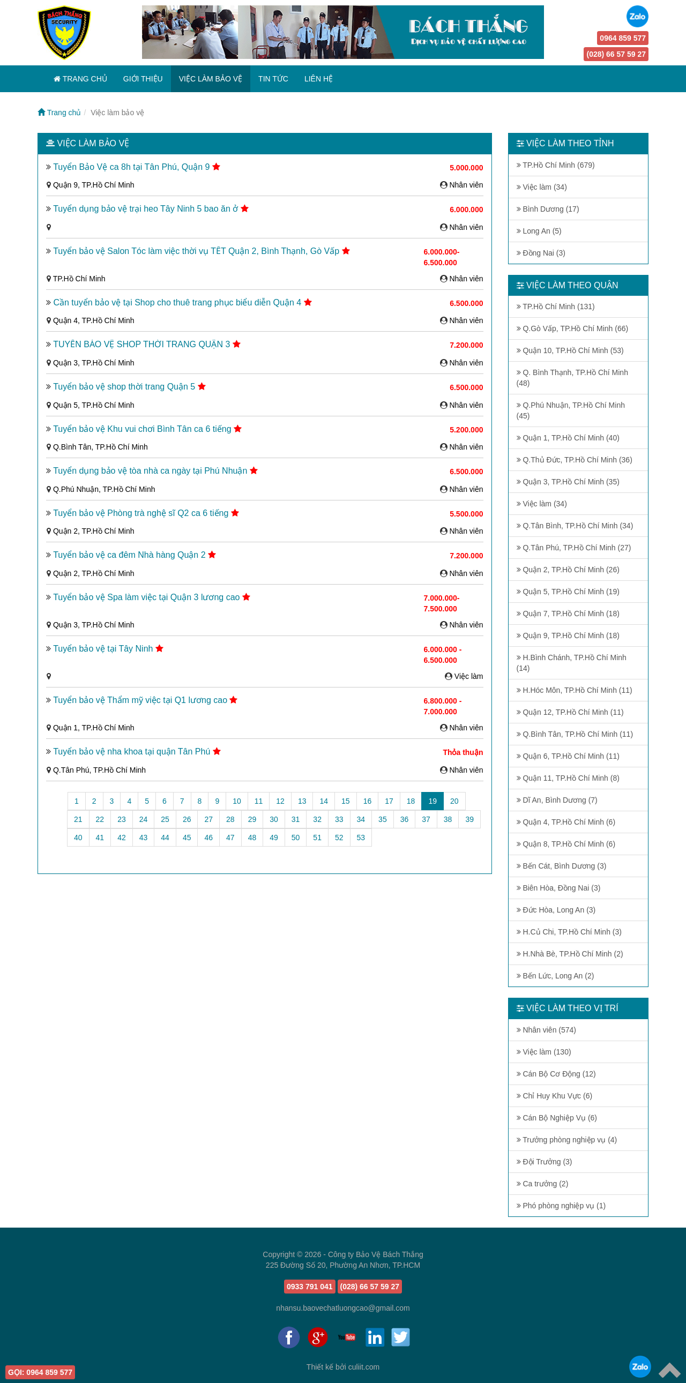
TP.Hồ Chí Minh (79, 278)
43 (143, 837)
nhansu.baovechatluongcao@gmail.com (342, 1308)
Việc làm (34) (542, 187)
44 (165, 837)
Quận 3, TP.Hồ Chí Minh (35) (568, 481)
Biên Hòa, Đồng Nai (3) (559, 888)
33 (339, 819)
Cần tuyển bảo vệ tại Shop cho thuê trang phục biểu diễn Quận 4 (178, 302)
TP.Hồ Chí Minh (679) (556, 165)
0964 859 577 (623, 38)
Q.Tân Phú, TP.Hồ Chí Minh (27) (574, 547)
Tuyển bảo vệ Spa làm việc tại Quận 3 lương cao (147, 597)
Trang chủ (59, 112)
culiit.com (363, 1367)
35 (382, 819)
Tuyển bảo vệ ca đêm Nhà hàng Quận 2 (130, 554)
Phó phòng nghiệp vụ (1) (561, 1205)
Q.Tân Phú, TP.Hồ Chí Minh (99, 770)
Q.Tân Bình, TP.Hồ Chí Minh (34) (575, 525)
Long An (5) (539, 231)
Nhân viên (466, 185)
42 (121, 837)
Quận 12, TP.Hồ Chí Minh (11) (570, 712)
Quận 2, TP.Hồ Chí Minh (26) (568, 569)
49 (274, 837)
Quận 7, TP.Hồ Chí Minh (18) (568, 613)
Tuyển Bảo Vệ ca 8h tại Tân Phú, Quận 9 (132, 166)
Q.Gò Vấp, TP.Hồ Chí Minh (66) (573, 328)
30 (274, 819)
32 (317, 819)
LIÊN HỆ (318, 78)
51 (317, 837)
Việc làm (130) (544, 1052)
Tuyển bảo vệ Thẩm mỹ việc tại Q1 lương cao (141, 700)
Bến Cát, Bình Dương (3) (562, 866)
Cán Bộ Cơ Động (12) (556, 1074)
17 (389, 801)
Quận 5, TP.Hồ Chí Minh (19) (568, 591)
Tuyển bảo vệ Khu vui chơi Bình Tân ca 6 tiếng (143, 428)
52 (339, 837)
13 (302, 801)
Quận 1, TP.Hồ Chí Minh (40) (568, 437)
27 (208, 819)
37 (426, 819)
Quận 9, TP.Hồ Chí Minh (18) (568, 635)
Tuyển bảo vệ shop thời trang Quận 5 (125, 386)
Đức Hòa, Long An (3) (556, 910)
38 (448, 819)
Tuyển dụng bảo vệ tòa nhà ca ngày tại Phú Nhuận (151, 470)
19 (436, 800)
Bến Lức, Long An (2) (555, 975)
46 (208, 837)
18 (411, 801)
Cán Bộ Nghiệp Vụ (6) (557, 1117)
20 (454, 801)
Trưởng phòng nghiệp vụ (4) (567, 1139)
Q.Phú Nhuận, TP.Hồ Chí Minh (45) (571, 410)
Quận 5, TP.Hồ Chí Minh (94, 405)
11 (259, 801)
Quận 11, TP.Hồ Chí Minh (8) (568, 778)
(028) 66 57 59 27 (616, 54)
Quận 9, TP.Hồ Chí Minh (94, 185)
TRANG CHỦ (80, 78)
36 (404, 819)
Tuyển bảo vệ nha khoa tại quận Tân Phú (133, 751)
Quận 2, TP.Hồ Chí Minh (94, 531)
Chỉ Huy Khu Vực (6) (555, 1096)
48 (252, 837)
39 (469, 819)
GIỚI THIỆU (143, 78)
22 (100, 819)
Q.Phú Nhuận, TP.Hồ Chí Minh (104, 489)
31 (296, 819)
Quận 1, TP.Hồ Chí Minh (94, 727)
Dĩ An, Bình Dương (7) (557, 800)
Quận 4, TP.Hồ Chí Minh (94, 320)
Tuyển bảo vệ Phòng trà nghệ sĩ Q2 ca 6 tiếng (142, 513)
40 (78, 837)
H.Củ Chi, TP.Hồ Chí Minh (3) (569, 932)
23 (121, 819)
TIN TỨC (273, 78)
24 (143, 819)
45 (187, 837)
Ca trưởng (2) (543, 1183)
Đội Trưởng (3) (544, 1161)
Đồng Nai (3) (541, 253)
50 (296, 837)
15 (345, 801)
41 (100, 837)
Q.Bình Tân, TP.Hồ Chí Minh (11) (575, 734)
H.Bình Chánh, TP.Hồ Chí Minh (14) (572, 662)
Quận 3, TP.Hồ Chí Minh (94, 362)
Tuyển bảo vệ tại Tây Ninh (104, 648)
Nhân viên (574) (547, 1030)
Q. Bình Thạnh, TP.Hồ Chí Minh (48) (572, 377)
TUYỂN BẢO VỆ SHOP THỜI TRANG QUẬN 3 (143, 344)
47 (230, 837)
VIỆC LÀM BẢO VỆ (210, 78)
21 (78, 819)
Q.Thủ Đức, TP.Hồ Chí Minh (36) (574, 459)
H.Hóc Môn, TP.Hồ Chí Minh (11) (574, 690)
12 (280, 801)
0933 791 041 (310, 1286)
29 (252, 819)
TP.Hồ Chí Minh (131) (556, 306)
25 (165, 819)
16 (367, 801)
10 (237, 801)
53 (361, 837)
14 (323, 801)
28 (230, 819)
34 (361, 819)
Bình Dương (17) (548, 209)
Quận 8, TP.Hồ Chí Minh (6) (566, 844)
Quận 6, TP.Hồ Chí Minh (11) (568, 756)
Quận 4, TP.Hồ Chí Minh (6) (566, 822)
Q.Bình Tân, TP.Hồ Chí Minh (100, 447)
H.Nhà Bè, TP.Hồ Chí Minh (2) (570, 954)
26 (187, 819)
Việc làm (468, 676)
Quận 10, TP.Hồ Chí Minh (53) (570, 350)
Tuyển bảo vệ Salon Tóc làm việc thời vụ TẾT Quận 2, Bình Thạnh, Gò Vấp (197, 251)
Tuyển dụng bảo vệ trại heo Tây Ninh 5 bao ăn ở (147, 208)
